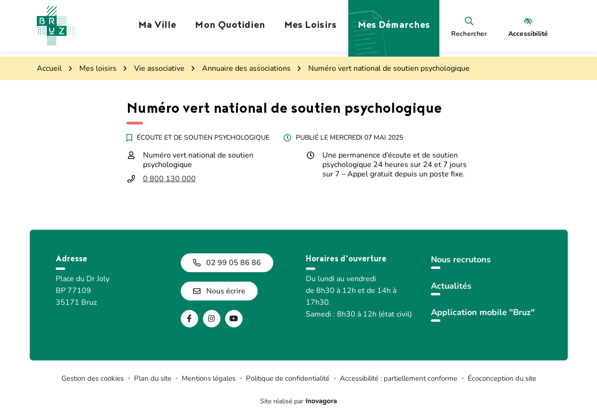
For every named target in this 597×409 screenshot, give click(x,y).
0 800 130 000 (169, 179)
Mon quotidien (230, 26)
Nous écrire (219, 291)
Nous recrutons (461, 259)
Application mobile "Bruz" (483, 312)
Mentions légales (208, 378)
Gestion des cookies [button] (92, 378)
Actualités (451, 286)
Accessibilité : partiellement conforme (398, 378)
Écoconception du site (502, 378)
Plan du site (152, 378)
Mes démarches (394, 26)
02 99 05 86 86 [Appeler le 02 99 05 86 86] (227, 263)
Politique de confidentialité (287, 378)
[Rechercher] (469, 26)
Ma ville (157, 26)
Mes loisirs (310, 26)
